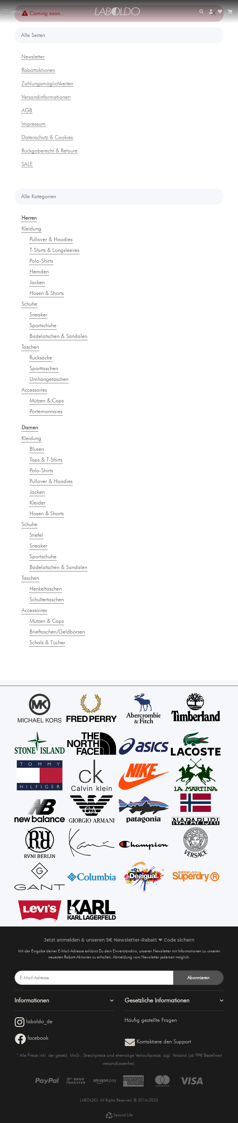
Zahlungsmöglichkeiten (47, 84)
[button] (201, 11)
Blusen (37, 449)
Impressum (33, 124)
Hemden (39, 271)
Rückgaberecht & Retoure (49, 151)
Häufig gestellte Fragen (151, 1020)
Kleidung (31, 228)
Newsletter (33, 57)
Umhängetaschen (49, 379)
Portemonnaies (46, 411)
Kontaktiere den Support (158, 1041)
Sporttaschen (44, 368)
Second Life (119, 1114)
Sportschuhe (43, 325)
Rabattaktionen (38, 70)
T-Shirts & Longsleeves (54, 250)
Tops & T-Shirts (46, 460)
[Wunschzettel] (220, 11)
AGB (26, 110)
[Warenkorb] (230, 11)
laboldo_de (33, 1021)
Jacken (37, 282)
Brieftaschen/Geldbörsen (57, 632)
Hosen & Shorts (47, 293)
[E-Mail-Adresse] (94, 977)
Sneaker (38, 314)
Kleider (37, 503)
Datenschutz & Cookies (47, 137)
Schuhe (29, 304)
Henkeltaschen (46, 589)
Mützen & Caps (47, 400)
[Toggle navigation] (6, 9)
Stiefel (36, 535)
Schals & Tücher (47, 642)
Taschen (30, 347)
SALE (27, 164)
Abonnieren (198, 978)
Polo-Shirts (41, 261)
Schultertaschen (47, 599)
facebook (31, 1038)
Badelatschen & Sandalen (58, 336)
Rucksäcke (41, 357)
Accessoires (34, 390)
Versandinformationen (45, 97)
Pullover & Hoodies (51, 239)
